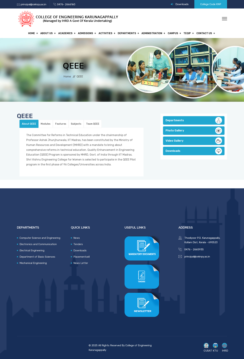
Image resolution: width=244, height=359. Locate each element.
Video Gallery (194, 140)
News (76, 237)
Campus (171, 33)
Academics (67, 33)
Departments (126, 33)
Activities (105, 33)
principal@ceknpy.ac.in (33, 4)
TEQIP (184, 33)
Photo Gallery (194, 130)
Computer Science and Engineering (39, 237)
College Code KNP (210, 4)
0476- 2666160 (66, 4)
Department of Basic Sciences (37, 256)
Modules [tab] (45, 123)
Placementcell (81, 256)
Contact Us (200, 33)
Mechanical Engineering (33, 262)
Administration (150, 33)
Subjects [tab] (75, 123)
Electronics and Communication (38, 243)
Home (34, 33)
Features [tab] (60, 123)
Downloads (182, 4)
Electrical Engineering (31, 249)
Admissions (86, 33)
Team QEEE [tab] (91, 123)
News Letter (80, 262)
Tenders (78, 243)
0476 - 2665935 (194, 248)
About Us (49, 33)
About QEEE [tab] (29, 123)
